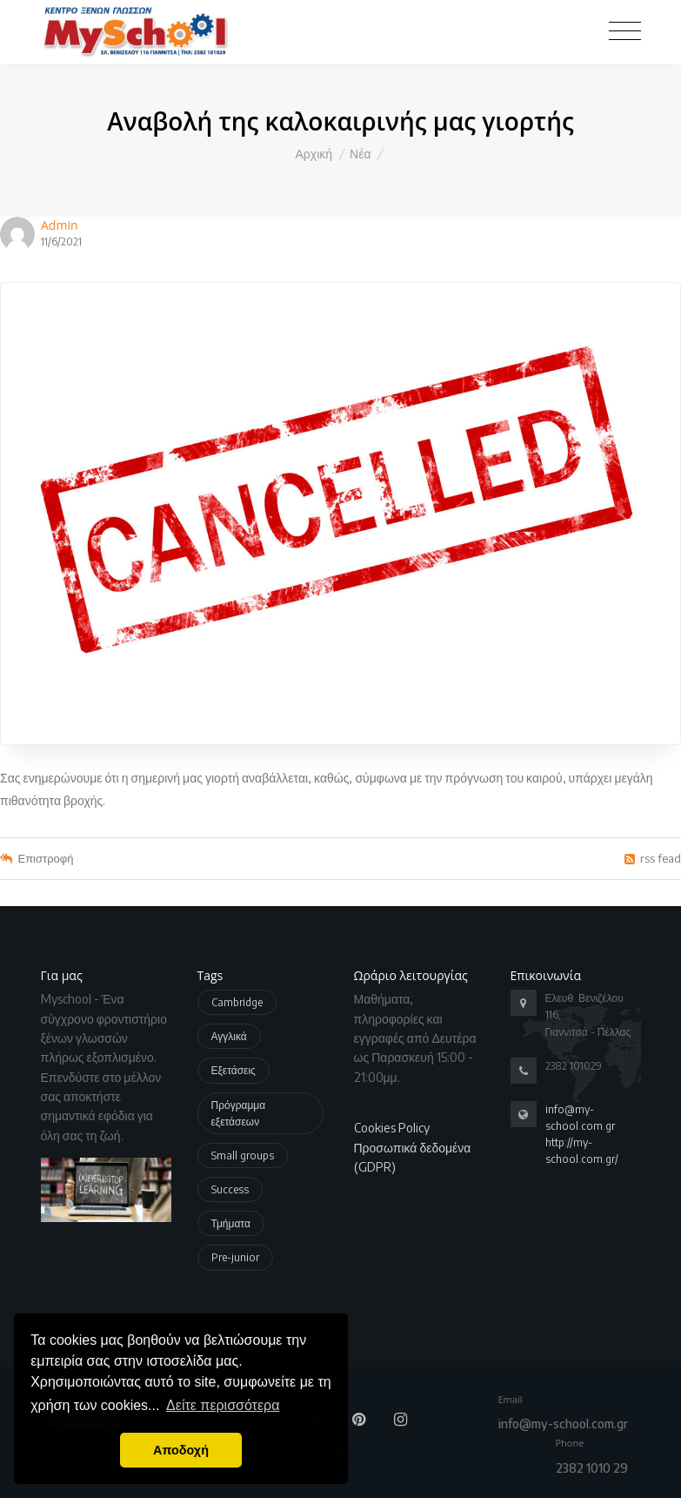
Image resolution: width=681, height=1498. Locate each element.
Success (230, 1189)
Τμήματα (230, 1223)
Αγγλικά (229, 1036)
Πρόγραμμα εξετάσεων (238, 1113)
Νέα (360, 153)
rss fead (660, 858)
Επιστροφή (46, 858)
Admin (59, 225)
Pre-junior (235, 1257)
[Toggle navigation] (625, 30)
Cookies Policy (392, 1127)
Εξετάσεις (233, 1070)
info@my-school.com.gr (563, 1423)
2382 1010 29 (592, 1468)
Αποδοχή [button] (181, 1450)
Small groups (242, 1155)
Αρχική (314, 153)
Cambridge (237, 1002)
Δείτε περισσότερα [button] (222, 1405)
